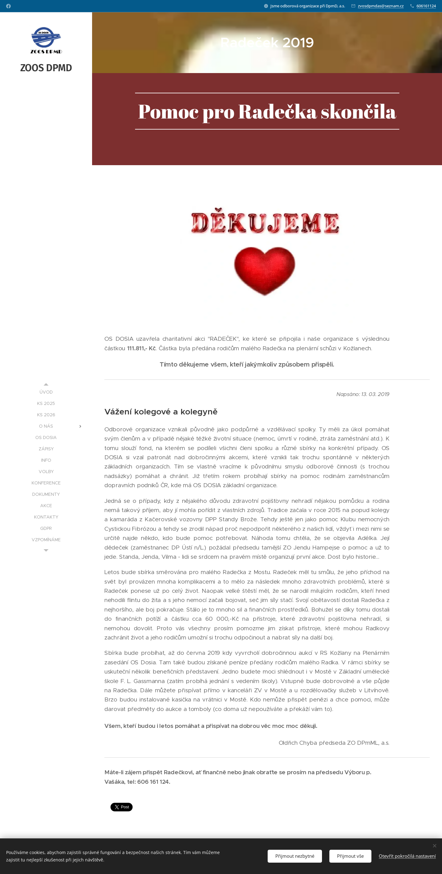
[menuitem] (46, 392)
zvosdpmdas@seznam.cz (381, 6)
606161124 (426, 6)
